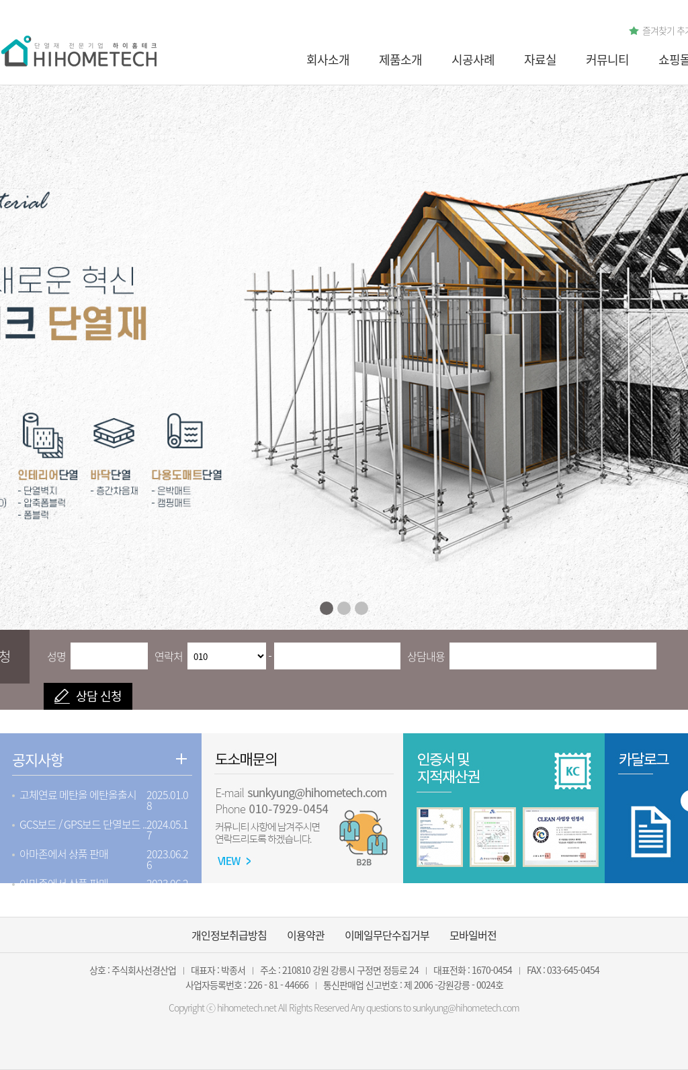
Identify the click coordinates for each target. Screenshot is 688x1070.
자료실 (540, 59)
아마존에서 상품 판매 (63, 854)
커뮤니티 (607, 59)
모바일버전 (473, 935)
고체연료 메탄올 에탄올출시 (77, 794)
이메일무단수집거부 (387, 935)
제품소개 (400, 59)
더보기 (181, 758)
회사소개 (327, 59)
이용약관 (306, 935)
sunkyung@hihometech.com (466, 1007)
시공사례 (473, 59)
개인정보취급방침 (229, 935)
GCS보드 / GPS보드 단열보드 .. (82, 824)
